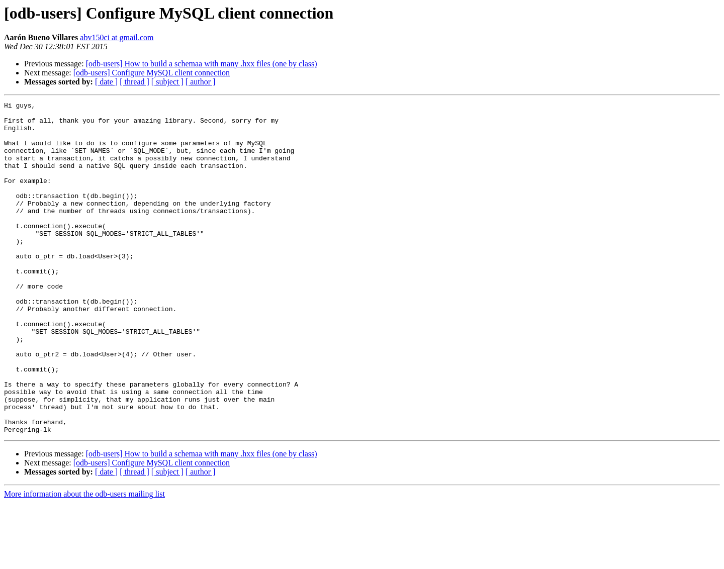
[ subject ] (167, 81)
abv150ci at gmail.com (116, 37)
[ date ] (106, 81)
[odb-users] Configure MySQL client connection (151, 72)
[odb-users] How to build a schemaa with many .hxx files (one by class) (201, 63)
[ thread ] (134, 81)
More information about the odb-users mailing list (84, 560)
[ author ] (201, 81)
